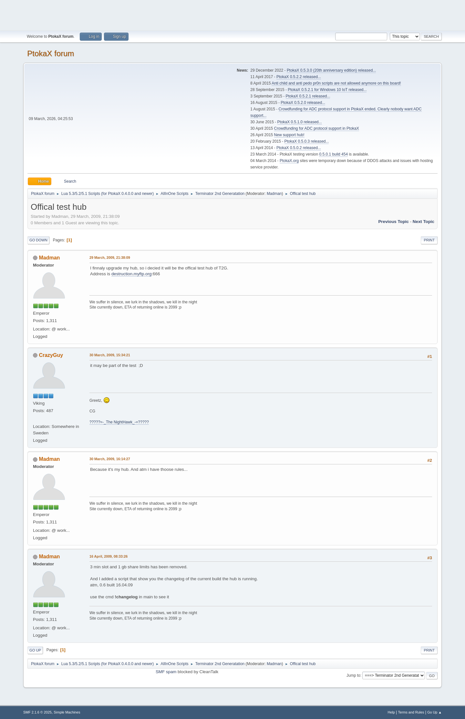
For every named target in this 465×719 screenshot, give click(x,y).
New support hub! (289, 135)
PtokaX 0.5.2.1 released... (308, 96)
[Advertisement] (232, 14)
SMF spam (166, 671)
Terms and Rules (411, 712)
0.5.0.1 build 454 (333, 154)
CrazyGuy (51, 355)
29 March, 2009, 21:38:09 (109, 257)
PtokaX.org (289, 160)
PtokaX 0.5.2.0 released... (303, 102)
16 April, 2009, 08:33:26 (108, 556)
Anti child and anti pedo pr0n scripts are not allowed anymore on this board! (336, 83)
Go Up (35, 650)
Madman (274, 193)
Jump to (353, 675)
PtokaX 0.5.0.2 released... (298, 148)
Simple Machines (67, 712)
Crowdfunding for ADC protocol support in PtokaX (316, 128)
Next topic (423, 221)
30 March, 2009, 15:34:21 (109, 355)
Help (391, 712)
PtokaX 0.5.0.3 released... (306, 141)
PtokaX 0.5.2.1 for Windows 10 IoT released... (327, 89)
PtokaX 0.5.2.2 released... (298, 77)
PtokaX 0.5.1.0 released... (299, 122)
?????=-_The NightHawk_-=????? (119, 422)
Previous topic (393, 221)
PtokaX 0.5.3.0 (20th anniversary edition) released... (331, 70)
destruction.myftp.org (131, 273)
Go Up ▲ (434, 712)
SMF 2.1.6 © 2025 (37, 712)
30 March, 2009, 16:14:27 (109, 459)
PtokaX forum (50, 53)
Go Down (38, 240)
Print (429, 240)
